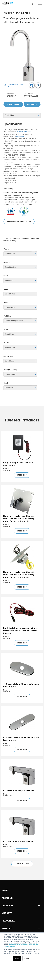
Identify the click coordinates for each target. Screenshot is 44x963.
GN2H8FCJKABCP (24, 132)
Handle (6, 303)
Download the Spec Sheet (13, 85)
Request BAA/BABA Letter (19, 221)
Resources (8, 920)
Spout (6, 276)
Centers (7, 262)
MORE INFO (22, 475)
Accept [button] (17, 958)
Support (7, 928)
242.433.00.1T (21, 136)
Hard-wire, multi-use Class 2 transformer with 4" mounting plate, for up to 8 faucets (18, 518)
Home (5, 890)
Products (8, 905)
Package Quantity (10, 370)
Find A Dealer (13, 104)
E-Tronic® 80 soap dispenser (18, 791)
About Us (7, 898)
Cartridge (7, 316)
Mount (6, 249)
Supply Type (8, 356)
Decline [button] (27, 958)
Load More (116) (22, 864)
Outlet (6, 289)
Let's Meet (32, 104)
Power (6, 343)
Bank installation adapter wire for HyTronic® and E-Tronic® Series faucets (21, 630)
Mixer (6, 329)
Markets (7, 913)
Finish (6, 383)
